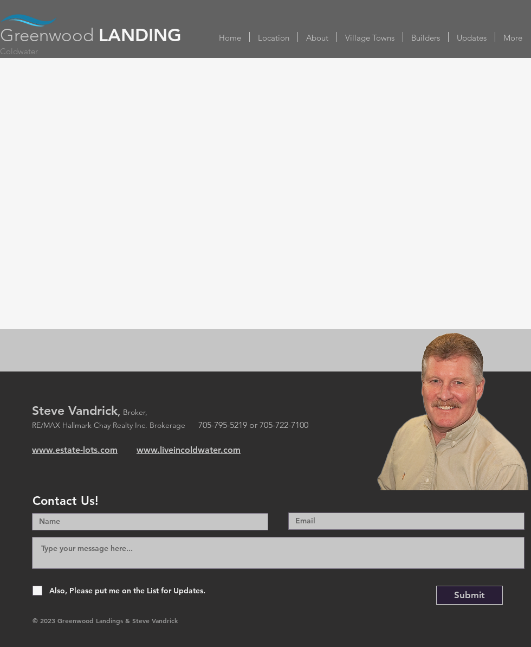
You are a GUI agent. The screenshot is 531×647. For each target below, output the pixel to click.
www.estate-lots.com (75, 450)
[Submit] (469, 595)
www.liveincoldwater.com (189, 450)
